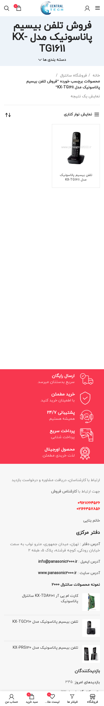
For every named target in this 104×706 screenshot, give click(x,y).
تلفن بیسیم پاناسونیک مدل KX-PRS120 (45, 647)
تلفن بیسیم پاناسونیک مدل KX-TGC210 (45, 621)
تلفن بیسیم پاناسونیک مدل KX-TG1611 (76, 177)
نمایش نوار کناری (78, 114)
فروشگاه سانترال (73, 75)
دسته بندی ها (54, 60)
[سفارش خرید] (8, 115)
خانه (96, 75)
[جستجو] (6, 8)
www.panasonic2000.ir (57, 573)
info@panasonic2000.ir (57, 561)
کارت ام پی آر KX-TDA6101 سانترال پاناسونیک (50, 598)
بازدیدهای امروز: (86, 682)
